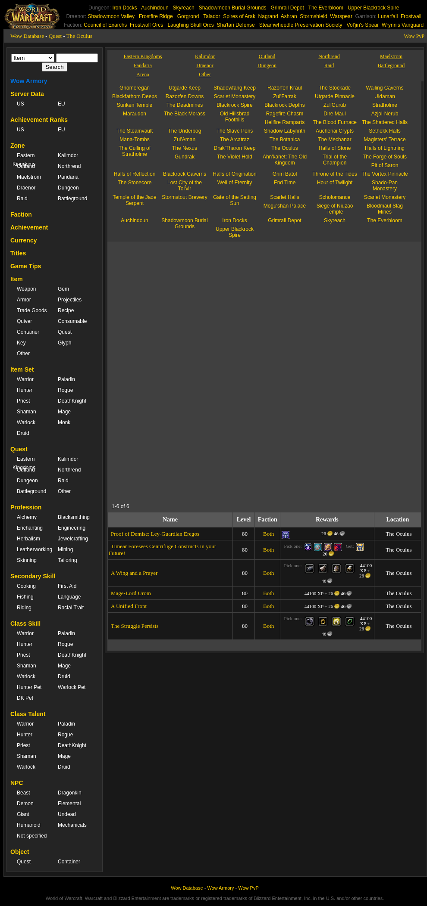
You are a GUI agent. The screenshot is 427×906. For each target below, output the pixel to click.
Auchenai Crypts (335, 131)
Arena (142, 74)
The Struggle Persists (135, 626)
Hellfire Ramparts (285, 122)
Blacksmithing (74, 517)
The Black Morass (184, 114)
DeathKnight (72, 401)
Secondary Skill (32, 576)
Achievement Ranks (39, 119)
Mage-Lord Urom (131, 593)
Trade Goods (32, 310)
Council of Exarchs (105, 25)
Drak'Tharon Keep (234, 148)
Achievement (29, 227)
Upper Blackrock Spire (373, 8)
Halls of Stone (335, 148)
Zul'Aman (184, 140)
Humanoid (29, 825)
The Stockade (335, 88)
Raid (22, 198)
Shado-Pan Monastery (385, 186)
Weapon (26, 289)
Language (69, 597)
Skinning (27, 560)
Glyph (64, 343)
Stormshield (313, 16)
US (20, 104)
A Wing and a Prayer (134, 573)
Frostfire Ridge (156, 16)
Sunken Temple (135, 105)
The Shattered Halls (385, 122)
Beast (23, 793)
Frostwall (411, 16)
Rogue (65, 390)
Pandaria (68, 177)
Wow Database (27, 36)
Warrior (25, 379)
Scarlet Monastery (235, 96)
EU (61, 104)
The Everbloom (325, 8)
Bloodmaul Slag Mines (385, 209)
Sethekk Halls (384, 131)
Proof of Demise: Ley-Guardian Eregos (155, 534)
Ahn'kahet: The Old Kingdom (285, 160)
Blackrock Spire (234, 105)
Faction (21, 214)
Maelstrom (29, 177)
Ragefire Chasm (285, 114)
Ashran (289, 16)
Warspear (341, 16)
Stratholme (384, 105)
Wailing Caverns (385, 88)
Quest (55, 36)
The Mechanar (334, 140)
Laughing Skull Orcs (190, 25)
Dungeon (68, 188)
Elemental (69, 804)
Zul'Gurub (334, 105)
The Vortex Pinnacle (384, 174)
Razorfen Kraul (284, 88)
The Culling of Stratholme (135, 151)
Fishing (25, 597)
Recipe (66, 310)
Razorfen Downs (185, 96)
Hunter (24, 390)
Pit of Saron (385, 165)
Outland (26, 166)
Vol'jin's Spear (363, 25)
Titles (18, 253)
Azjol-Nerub (385, 114)
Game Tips (25, 266)
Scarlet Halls (284, 197)
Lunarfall (388, 16)
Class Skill (25, 623)
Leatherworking (33, 549)
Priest (23, 401)
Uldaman (384, 96)
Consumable (72, 321)
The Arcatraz (234, 140)
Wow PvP (414, 36)
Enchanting (30, 528)
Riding (24, 608)
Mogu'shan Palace (285, 206)
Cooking (26, 586)
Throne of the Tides (334, 174)
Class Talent (27, 714)
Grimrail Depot (287, 8)
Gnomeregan (134, 88)
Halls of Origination (234, 174)
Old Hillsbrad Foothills (235, 117)
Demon (25, 804)
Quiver (24, 321)
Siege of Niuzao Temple (335, 209)
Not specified (32, 836)
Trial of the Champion (335, 160)
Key (21, 343)
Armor (24, 300)
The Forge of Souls (385, 157)
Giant (23, 814)
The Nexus (184, 148)
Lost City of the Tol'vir (184, 186)
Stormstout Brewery (184, 197)
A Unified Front (129, 606)
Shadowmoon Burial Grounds (233, 8)
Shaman (26, 412)
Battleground (72, 198)
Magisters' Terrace (384, 140)
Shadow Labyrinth (284, 131)
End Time (285, 183)
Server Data (27, 93)
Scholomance (335, 197)
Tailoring (67, 560)
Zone (17, 145)
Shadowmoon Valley (111, 16)
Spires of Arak (239, 16)
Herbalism (28, 539)
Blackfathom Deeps (134, 96)
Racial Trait (71, 608)
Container (28, 332)
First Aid (67, 586)
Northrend (69, 166)
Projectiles (70, 300)
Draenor (26, 188)
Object (19, 851)
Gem (63, 289)
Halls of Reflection (135, 174)
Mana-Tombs (134, 140)
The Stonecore (135, 183)
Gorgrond (188, 16)
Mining (65, 549)
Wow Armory (28, 81)
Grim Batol (285, 174)
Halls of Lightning (385, 148)
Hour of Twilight (334, 183)
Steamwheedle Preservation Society (300, 25)
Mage (64, 412)
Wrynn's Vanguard (403, 25)
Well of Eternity (234, 183)
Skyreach (184, 8)
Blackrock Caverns (184, 174)
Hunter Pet (29, 687)
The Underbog (184, 131)
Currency (23, 240)
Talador (211, 16)
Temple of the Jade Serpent (134, 200)
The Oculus (79, 36)
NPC (16, 782)
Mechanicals (72, 825)
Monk (64, 422)
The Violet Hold (234, 157)
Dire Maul (334, 114)
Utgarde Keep (185, 88)
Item (16, 279)
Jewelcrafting (73, 539)
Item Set (22, 369)
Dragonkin (70, 793)
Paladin (66, 379)
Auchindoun (154, 8)
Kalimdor (68, 155)
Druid (23, 433)
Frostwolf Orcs (146, 25)
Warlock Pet (71, 687)
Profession (25, 507)
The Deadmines (184, 105)
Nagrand (268, 16)
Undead (67, 814)
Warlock (26, 422)
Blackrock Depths (284, 105)
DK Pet (25, 698)
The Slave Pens (235, 131)
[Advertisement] (230, 439)
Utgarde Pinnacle (335, 96)
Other (23, 354)
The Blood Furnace (335, 122)
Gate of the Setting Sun (234, 200)
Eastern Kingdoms (24, 159)
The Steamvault (134, 131)
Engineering (71, 528)
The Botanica (285, 140)
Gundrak (185, 157)
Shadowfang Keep (235, 88)
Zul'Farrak (284, 96)
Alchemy (27, 517)
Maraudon (134, 114)
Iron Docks (124, 8)
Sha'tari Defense (235, 25)
